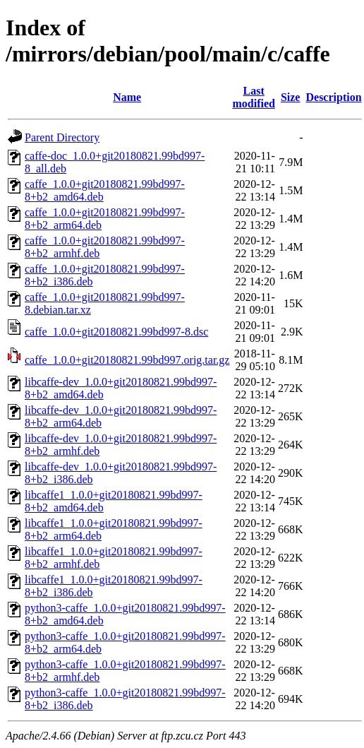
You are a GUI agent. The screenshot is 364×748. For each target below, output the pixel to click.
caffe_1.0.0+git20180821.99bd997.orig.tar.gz (127, 360)
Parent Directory (62, 137)
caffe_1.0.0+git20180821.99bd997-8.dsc (116, 332)
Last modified (253, 97)
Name (127, 97)
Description (333, 97)
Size (291, 97)
